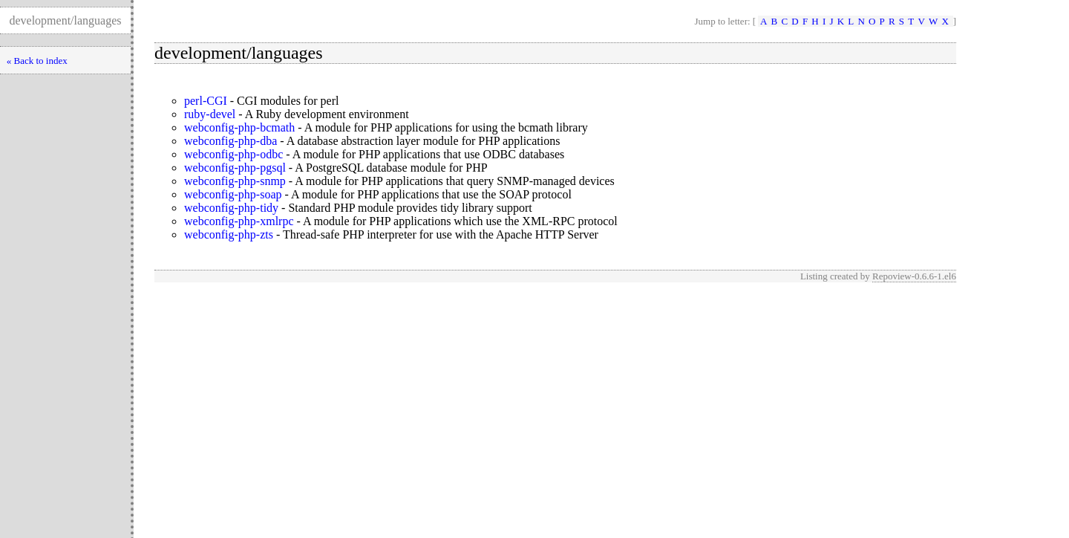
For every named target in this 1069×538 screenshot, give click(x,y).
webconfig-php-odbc (233, 154)
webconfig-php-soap (233, 194)
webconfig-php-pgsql (235, 167)
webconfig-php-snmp (235, 181)
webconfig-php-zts (228, 234)
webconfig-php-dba (230, 140)
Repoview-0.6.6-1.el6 (914, 276)
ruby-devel (209, 114)
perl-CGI (205, 100)
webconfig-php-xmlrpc (239, 221)
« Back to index (37, 60)
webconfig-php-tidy (231, 207)
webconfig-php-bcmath (239, 127)
